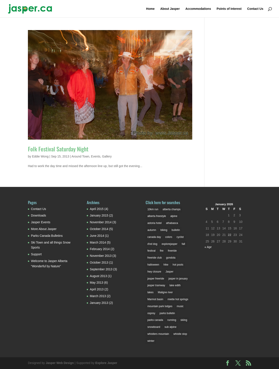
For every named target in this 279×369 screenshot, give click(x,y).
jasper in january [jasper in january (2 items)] (178, 278)
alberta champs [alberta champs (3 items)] (171, 209)
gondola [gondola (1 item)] (170, 257)
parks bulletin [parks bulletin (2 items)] (167, 313)
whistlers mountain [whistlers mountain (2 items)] (158, 333)
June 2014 (97, 235)
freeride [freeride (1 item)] (172, 250)
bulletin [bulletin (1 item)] (176, 230)
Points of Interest (229, 8)
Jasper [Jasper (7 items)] (169, 271)
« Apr (208, 247)
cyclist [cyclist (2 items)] (180, 237)
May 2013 (96, 282)
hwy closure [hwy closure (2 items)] (154, 271)
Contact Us (255, 8)
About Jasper (170, 8)
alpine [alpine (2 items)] (173, 216)
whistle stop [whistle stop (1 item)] (180, 333)
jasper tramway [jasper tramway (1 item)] (156, 285)
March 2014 (98, 242)
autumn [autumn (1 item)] (151, 230)
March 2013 (98, 296)
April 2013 (97, 289)
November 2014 (101, 222)
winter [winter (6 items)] (150, 340)
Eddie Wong (40, 156)
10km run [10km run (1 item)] (152, 209)
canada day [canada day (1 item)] (154, 237)
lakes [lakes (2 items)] (150, 292)
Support (36, 254)
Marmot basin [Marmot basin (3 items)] (155, 299)
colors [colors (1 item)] (168, 237)
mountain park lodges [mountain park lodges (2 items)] (159, 306)
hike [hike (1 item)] (165, 264)
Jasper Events (40, 222)
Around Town (80, 156)
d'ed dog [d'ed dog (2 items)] (152, 243)
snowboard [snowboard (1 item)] (153, 326)
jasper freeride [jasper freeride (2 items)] (155, 278)
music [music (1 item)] (180, 306)
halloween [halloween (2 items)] (153, 264)
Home (150, 8)
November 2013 (101, 255)
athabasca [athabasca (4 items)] (172, 223)
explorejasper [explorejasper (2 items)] (169, 243)
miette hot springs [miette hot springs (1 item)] (178, 299)
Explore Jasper (106, 363)
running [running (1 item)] (171, 320)
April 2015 (97, 209)
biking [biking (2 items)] (163, 230)
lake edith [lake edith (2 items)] (174, 285)
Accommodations (198, 8)
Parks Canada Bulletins (47, 235)
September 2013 (101, 269)
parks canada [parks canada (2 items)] (155, 320)
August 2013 (98, 276)
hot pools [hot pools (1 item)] (178, 264)
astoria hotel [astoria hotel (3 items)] (154, 223)
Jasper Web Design (60, 363)
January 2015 (99, 215)
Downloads (38, 215)
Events (95, 156)
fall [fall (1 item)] (183, 243)
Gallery (107, 156)
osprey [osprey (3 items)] (151, 313)
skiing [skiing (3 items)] (183, 320)
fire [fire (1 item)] (161, 250)
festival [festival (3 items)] (151, 250)
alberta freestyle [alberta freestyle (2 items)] (156, 216)
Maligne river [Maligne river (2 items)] (165, 292)
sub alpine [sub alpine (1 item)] (171, 326)
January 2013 (99, 303)
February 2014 (100, 249)
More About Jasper (44, 229)
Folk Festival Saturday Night (58, 149)
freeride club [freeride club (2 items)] (154, 257)
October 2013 (99, 262)
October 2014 (99, 229)
